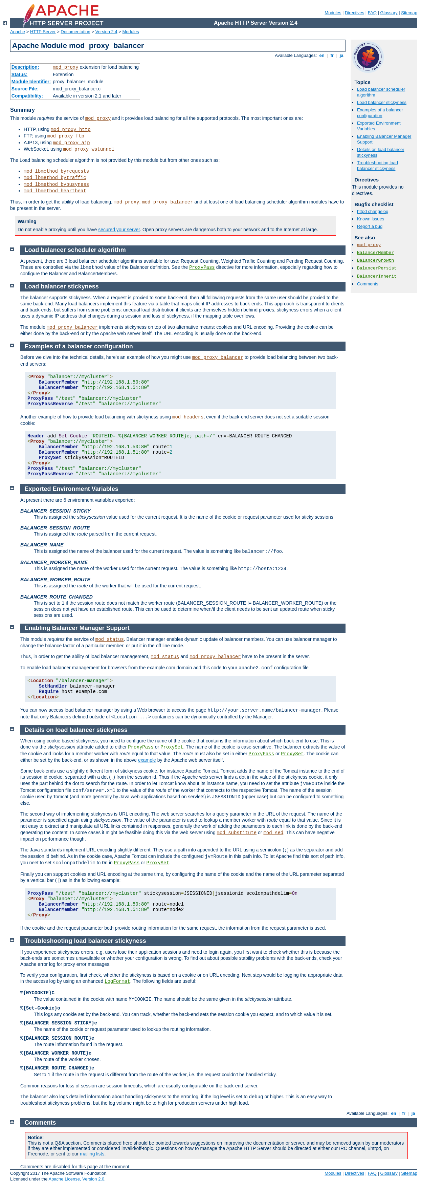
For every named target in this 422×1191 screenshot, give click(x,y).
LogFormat (117, 981)
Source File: (25, 88)
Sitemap (409, 12)
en (322, 55)
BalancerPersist (377, 268)
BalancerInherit (377, 276)
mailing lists (92, 1153)
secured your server (119, 229)
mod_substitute (237, 833)
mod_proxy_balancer (167, 202)
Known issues (370, 218)
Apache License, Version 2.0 (76, 1179)
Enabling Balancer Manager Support (77, 628)
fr (332, 55)
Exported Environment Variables (71, 488)
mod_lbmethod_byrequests (56, 171)
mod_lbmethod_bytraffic (55, 177)
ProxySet (171, 747)
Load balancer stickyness (381, 102)
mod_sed (273, 833)
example (147, 760)
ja (341, 55)
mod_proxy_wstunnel (88, 149)
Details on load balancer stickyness (76, 730)
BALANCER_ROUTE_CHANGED (56, 597)
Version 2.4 (106, 31)
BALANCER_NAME (42, 544)
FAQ (372, 12)
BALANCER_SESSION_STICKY (55, 511)
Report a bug (369, 226)
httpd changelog (372, 211)
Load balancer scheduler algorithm (75, 249)
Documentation (75, 31)
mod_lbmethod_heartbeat (55, 191)
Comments (367, 283)
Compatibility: (27, 96)
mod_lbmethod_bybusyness (56, 184)
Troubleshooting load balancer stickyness (377, 165)
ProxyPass (202, 267)
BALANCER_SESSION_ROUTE (55, 527)
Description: (25, 67)
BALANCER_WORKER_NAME (54, 562)
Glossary (388, 12)
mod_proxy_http (71, 129)
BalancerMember (375, 252)
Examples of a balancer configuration (380, 112)
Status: (19, 74)
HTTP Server (43, 31)
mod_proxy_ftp (65, 136)
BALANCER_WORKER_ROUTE (55, 579)
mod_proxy (66, 67)
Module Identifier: (31, 81)
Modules (333, 12)
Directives (354, 12)
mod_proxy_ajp (71, 143)
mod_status (109, 639)
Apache (17, 31)
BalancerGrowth (375, 260)
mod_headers (187, 417)
